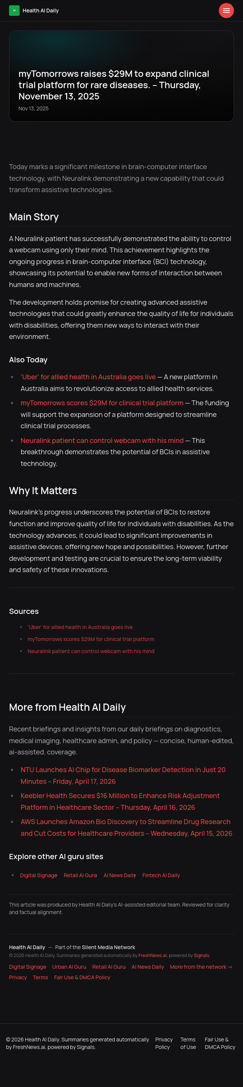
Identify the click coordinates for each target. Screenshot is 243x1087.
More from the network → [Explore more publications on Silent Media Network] (201, 966)
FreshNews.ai (152, 955)
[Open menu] (226, 10)
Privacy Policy (164, 1043)
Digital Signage (38, 875)
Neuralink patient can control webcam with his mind (102, 440)
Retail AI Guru (80, 875)
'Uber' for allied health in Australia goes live (88, 376)
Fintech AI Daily (161, 875)
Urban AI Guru (69, 966)
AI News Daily (119, 875)
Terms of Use (188, 1043)
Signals (201, 955)
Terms (40, 977)
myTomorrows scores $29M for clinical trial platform (102, 402)
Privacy (18, 977)
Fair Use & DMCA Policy (82, 977)
